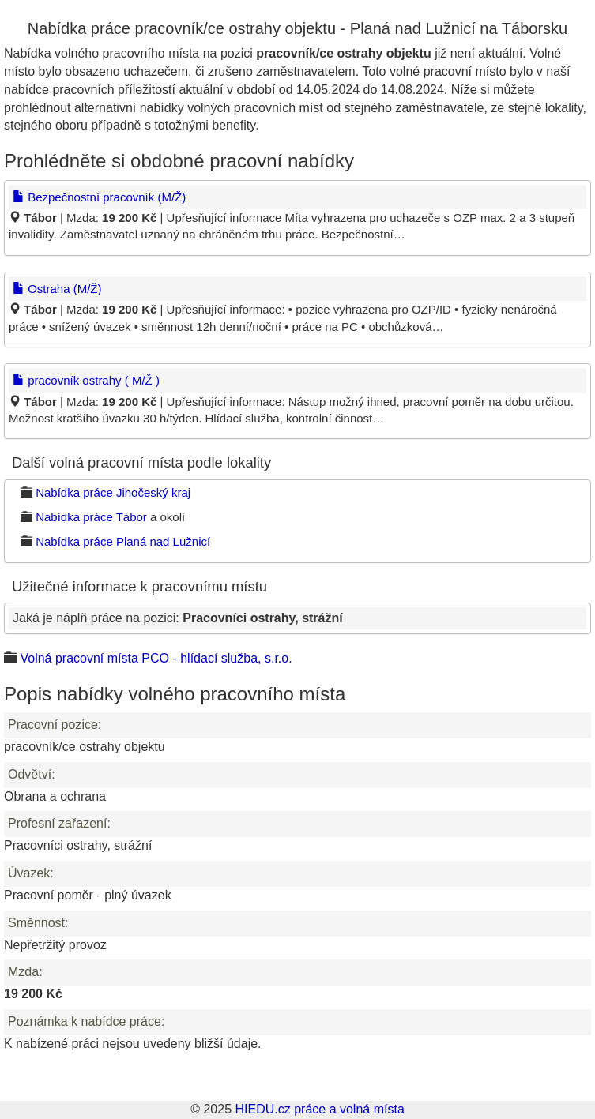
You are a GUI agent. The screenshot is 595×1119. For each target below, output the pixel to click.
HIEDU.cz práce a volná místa (319, 1109)
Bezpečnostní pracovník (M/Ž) (99, 197)
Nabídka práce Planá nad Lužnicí (123, 541)
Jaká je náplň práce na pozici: (178, 618)
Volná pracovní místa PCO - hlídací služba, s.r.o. (156, 658)
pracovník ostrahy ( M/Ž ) (86, 380)
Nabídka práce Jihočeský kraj (113, 492)
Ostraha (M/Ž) (57, 288)
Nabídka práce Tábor (91, 517)
